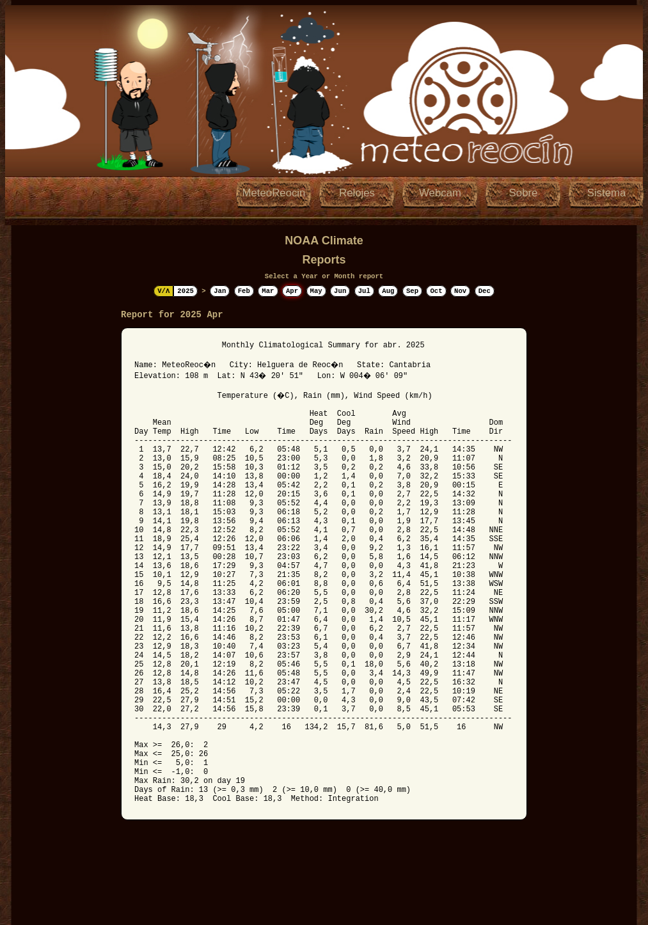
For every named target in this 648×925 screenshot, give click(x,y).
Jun (340, 291)
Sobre (523, 193)
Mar (268, 291)
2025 (185, 291)
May (316, 291)
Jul (364, 291)
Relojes (357, 193)
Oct (436, 291)
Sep (412, 291)
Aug (388, 291)
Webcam (440, 193)
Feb (244, 291)
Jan (220, 291)
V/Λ (163, 291)
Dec (484, 291)
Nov (460, 291)
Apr (292, 291)
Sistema (606, 193)
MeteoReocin (274, 193)
